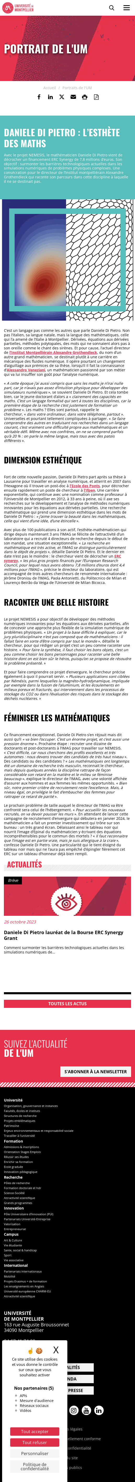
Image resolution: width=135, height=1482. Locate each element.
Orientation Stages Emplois (22, 1152)
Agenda (68, 1379)
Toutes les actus (67, 1004)
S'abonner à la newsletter (95, 1072)
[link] (39, 97)
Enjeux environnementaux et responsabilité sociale (38, 1131)
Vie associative (14, 1260)
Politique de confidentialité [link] (35, 1467)
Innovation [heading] (14, 1208)
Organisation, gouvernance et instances (31, 1106)
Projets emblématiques (19, 1121)
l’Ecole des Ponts (85, 485)
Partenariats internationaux (23, 1271)
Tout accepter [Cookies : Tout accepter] (35, 1431)
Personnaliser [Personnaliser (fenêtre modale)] (35, 1453)
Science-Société (14, 1193)
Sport (7, 1255)
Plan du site (67, 1457)
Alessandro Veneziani (26, 369)
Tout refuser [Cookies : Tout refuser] (34, 1442)
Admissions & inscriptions (21, 1147)
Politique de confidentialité (67, 1448)
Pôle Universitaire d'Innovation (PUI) (28, 1214)
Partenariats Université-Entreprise (27, 1219)
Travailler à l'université (19, 1136)
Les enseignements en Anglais (24, 1286)
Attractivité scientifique (19, 1198)
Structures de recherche (20, 1116)
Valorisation (12, 1224)
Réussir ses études (16, 1157)
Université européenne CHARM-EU (27, 1291)
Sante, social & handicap (20, 1250)
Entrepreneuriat (15, 1229)
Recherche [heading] (13, 1177)
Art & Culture (13, 1240)
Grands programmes (18, 1203)
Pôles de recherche (17, 1183)
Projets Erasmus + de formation (25, 1281)
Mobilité (9, 1276)
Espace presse (67, 1390)
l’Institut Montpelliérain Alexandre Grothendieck (53, 352)
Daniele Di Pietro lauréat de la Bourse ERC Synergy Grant (63, 935)
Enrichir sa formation (18, 1162)
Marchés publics (67, 1467)
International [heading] (16, 1265)
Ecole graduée (13, 1167)
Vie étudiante (13, 1245)
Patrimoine (11, 1126)
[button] (73, 97)
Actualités (67, 1367)
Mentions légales (68, 1429)
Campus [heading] (11, 1234)
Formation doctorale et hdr (22, 1188)
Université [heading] (13, 1100)
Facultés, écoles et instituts (22, 1111)
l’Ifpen (89, 490)
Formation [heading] (13, 1141)
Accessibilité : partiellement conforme (67, 1438)
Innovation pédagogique (20, 1172)
